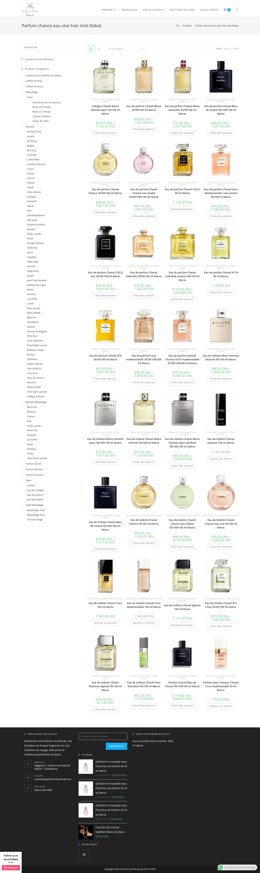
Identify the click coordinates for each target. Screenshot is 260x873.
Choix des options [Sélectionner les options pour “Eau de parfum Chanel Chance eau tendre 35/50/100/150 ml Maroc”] (144, 216)
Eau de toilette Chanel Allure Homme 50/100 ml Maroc (144, 440)
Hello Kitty (32, 261)
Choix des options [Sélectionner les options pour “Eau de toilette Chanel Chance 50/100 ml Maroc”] (144, 542)
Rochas (31, 354)
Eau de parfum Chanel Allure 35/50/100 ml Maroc (143, 108)
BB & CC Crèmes (41, 111)
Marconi (31, 317)
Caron (30, 168)
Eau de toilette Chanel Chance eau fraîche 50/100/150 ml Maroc (182, 523)
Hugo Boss (33, 271)
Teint (29, 97)
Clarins (30, 416)
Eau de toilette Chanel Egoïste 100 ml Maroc (182, 607)
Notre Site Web (43, 790)
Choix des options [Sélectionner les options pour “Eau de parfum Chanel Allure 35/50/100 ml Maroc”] (144, 129)
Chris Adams (34, 192)
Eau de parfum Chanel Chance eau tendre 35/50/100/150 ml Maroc (144, 193)
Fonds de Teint (40, 121)
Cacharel (32, 154)
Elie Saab (32, 220)
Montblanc (33, 322)
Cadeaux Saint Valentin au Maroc (44, 75)
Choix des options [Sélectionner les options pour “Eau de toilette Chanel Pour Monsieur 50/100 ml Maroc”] (144, 705)
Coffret (31, 485)
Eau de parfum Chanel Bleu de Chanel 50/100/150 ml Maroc (220, 109)
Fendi (30, 238)
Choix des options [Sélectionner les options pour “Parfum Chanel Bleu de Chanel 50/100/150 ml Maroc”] (182, 705)
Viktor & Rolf (34, 387)
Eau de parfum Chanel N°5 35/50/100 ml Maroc (105, 357)
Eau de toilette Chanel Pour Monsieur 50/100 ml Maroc (144, 684)
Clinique (31, 196)
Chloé (30, 187)
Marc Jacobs (33, 308)
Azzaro (30, 136)
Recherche (116, 746)
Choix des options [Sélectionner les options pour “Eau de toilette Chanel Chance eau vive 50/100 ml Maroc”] (221, 546)
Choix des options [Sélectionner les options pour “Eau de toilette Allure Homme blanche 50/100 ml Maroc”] (221, 378)
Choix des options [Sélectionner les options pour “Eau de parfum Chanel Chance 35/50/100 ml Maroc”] (105, 212)
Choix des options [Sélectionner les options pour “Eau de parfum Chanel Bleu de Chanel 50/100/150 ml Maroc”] (221, 132)
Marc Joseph (34, 312)
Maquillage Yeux (36, 514)
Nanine (31, 326)
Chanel (93, 99)
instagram (11, 867)
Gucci (30, 252)
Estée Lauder (34, 233)
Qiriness (31, 449)
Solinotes (32, 359)
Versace (31, 382)
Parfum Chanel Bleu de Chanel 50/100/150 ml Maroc (182, 684)
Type (28, 480)
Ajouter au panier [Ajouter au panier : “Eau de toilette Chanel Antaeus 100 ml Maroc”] (221, 458)
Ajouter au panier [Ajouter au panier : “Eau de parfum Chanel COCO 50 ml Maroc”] (182, 209)
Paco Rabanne (35, 340)
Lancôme (32, 298)
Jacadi (30, 275)
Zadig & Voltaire (35, 396)
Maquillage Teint (36, 510)
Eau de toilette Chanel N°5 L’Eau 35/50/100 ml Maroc (221, 605)
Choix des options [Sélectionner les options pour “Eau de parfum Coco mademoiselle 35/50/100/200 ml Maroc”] (144, 382)
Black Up (32, 407)
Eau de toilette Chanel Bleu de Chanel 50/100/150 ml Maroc (105, 525)
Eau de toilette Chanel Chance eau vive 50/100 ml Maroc (221, 523)
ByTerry (31, 411)
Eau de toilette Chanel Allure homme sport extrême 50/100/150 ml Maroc (182, 442)
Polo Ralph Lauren (37, 345)
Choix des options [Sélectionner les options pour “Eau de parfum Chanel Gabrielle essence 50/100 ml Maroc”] (182, 299)
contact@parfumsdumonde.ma (52, 779)
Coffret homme (34, 86)
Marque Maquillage (36, 402)
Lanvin (30, 303)
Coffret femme (34, 80)
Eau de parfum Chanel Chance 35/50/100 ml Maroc (105, 191)
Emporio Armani (36, 224)
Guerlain (31, 257)
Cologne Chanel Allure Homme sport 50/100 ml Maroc (105, 109)
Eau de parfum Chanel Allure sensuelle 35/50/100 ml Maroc (182, 109)
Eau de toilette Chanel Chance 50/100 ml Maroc (144, 521)
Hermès (31, 266)
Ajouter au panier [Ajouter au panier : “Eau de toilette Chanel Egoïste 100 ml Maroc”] (182, 625)
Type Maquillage (35, 505)
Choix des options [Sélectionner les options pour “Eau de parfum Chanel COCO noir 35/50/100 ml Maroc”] (105, 295)
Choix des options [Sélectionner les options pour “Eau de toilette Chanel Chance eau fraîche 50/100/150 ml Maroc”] (182, 546)
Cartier (30, 173)
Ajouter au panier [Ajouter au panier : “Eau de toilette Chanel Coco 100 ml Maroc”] (105, 622)
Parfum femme (155, 515)
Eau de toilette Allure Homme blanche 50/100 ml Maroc (221, 357)
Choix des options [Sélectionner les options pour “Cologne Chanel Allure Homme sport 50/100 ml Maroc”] (105, 132)
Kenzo (30, 289)
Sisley (30, 453)
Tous (235, 48)
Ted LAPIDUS (34, 368)
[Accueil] (178, 25)
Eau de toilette (220, 348)
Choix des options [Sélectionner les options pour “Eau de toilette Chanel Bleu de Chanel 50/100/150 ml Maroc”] (105, 548)
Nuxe (30, 444)
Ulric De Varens (35, 377)
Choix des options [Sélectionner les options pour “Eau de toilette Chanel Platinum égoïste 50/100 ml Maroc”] (105, 709)
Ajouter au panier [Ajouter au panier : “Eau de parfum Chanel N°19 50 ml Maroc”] (221, 292)
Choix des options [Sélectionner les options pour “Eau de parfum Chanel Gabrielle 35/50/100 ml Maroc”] (144, 295)
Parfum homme (34, 474)
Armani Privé (34, 131)
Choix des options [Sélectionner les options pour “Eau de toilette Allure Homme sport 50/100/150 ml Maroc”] (105, 462)
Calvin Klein (33, 159)
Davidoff (31, 201)
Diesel (30, 206)
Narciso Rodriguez (37, 331)
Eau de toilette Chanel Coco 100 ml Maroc (105, 605)
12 (225, 48)
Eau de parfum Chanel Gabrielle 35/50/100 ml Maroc (144, 274)
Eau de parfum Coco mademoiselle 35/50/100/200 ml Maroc (143, 359)
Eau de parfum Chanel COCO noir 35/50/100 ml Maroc (105, 274)
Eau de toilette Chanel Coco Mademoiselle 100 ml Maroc (144, 605)
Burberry (32, 141)
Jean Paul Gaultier (37, 280)
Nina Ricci (32, 336)
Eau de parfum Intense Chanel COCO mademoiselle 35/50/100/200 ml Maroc (182, 359)
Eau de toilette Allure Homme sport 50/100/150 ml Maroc (105, 440)
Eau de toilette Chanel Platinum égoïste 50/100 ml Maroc (105, 686)
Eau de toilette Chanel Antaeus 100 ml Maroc (220, 440)
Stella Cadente (35, 363)
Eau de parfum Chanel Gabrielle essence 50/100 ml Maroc (182, 276)
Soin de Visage (35, 519)
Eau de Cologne (105, 99)
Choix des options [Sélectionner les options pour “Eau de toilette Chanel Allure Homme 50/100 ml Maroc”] (144, 462)
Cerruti (31, 178)
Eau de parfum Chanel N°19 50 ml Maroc (221, 274)
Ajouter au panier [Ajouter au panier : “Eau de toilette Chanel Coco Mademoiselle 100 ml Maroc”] (144, 622)
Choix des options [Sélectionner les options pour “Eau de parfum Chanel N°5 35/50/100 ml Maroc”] (105, 378)
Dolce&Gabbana (36, 215)
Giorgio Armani (35, 243)
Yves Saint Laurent (37, 391)
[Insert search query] (49, 47)
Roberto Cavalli (35, 350)
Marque (30, 126)
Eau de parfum (144, 99)
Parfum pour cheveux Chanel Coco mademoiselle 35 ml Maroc (221, 686)
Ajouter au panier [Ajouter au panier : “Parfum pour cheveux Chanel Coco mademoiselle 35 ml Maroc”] (221, 706)
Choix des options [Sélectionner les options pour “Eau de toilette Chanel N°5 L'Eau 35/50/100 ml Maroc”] (221, 626)
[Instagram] (84, 855)
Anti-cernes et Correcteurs (46, 102)
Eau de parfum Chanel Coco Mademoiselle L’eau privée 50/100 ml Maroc (221, 193)
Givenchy (32, 247)
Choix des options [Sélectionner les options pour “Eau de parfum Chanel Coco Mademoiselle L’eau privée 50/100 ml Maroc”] (221, 216)
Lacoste (31, 294)
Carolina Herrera (36, 164)
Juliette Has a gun (36, 285)
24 (229, 48)
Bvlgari (30, 145)
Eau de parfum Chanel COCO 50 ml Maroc (182, 191)
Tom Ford (32, 373)
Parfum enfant (34, 463)
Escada (31, 229)
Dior (29, 210)
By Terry (31, 150)
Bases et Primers (41, 107)
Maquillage (32, 92)
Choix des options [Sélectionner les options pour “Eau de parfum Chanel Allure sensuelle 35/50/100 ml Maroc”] (182, 132)
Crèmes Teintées (41, 116)
